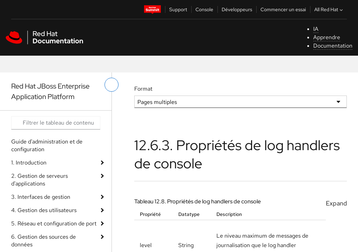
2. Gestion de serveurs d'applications (39, 179)
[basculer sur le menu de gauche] (112, 85)
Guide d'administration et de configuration (47, 145)
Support (178, 9)
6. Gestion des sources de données (43, 240)
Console (204, 9)
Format (143, 88)
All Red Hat (329, 9)
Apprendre (326, 37)
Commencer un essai (283, 9)
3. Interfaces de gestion (40, 197)
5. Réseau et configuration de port (53, 223)
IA (315, 29)
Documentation (332, 45)
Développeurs (237, 9)
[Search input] (55, 123)
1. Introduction (28, 162)
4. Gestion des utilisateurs (44, 210)
